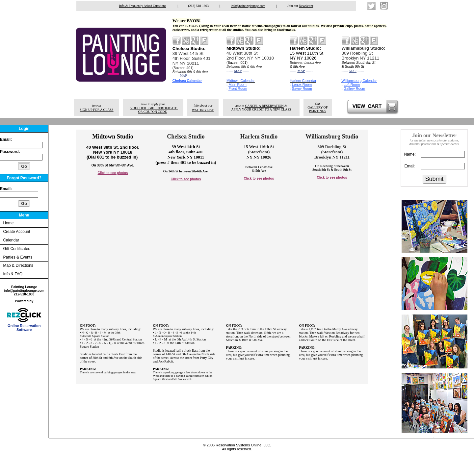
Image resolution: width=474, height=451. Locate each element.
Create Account (16, 231)
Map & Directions (18, 265)
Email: (6, 139)
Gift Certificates (16, 248)
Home (8, 223)
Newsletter (306, 6)
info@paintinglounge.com (248, 6)
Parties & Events (17, 257)
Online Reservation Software (24, 326)
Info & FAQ (12, 274)
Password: (10, 151)
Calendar (11, 240)
